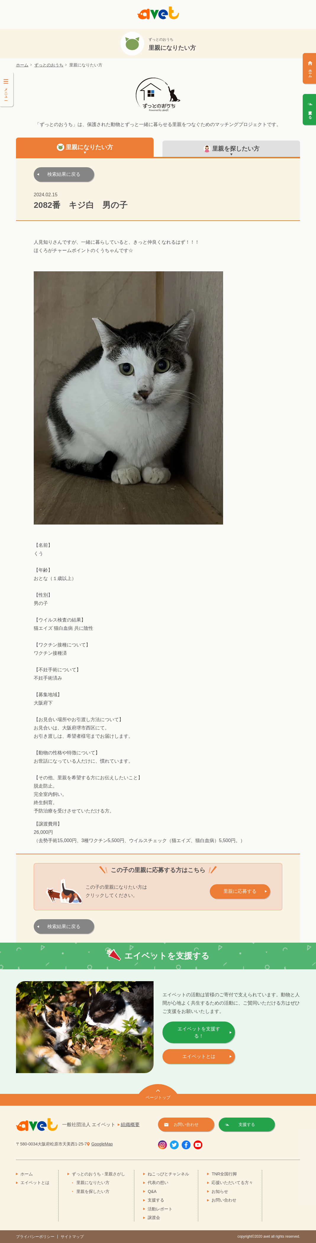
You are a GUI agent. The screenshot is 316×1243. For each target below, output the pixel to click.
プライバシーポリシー (35, 1237)
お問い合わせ (224, 1200)
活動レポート (160, 1209)
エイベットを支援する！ (199, 1032)
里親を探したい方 (92, 1191)
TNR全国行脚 (224, 1174)
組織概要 (130, 1124)
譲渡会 (154, 1217)
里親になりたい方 (92, 1182)
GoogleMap (102, 1144)
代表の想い (158, 1182)
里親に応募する (240, 891)
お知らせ (220, 1191)
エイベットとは (198, 1056)
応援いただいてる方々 (232, 1182)
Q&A (152, 1191)
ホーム (22, 65)
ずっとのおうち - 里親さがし (98, 1174)
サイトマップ (72, 1237)
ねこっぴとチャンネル (168, 1174)
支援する (156, 1200)
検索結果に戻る (63, 174)
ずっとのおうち (48, 65)
